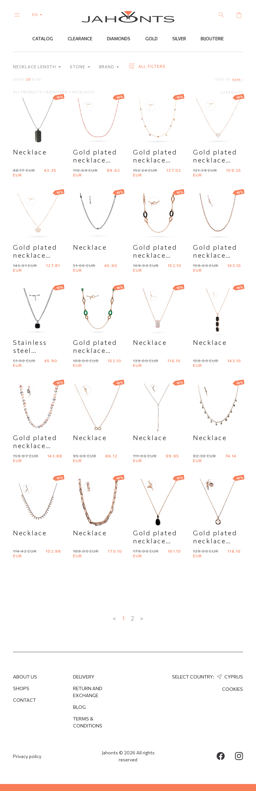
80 (39, 79)
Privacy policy (27, 756)
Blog (79, 707)
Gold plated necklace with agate (95, 350)
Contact (24, 700)
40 (33, 79)
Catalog (42, 39)
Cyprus (229, 676)
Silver (179, 39)
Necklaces (83, 92)
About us (25, 676)
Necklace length (37, 67)
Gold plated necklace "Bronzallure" (158, 541)
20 (28, 79)
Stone (80, 67)
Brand (109, 67)
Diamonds (118, 39)
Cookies (232, 689)
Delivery (83, 676)
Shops (21, 688)
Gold (151, 39)
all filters (146, 66)
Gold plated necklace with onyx (155, 255)
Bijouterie (212, 39)
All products (28, 92)
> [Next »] (141, 618)
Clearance (80, 39)
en (38, 14)
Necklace (30, 152)
